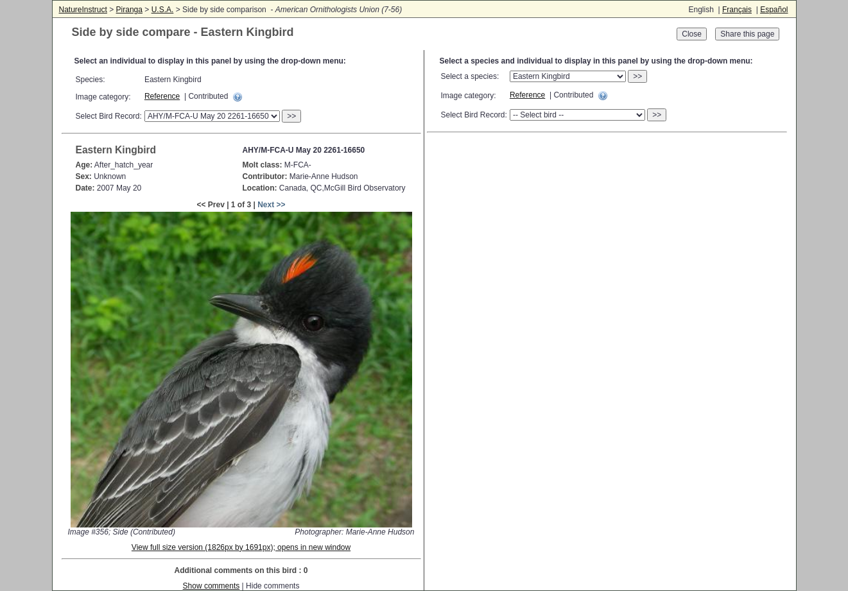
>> (291, 116)
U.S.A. (162, 9)
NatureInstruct (83, 9)
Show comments (211, 585)
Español (774, 9)
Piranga (129, 9)
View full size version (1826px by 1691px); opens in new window (241, 547)
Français (737, 9)
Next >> (271, 204)
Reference (162, 96)
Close (692, 34)
